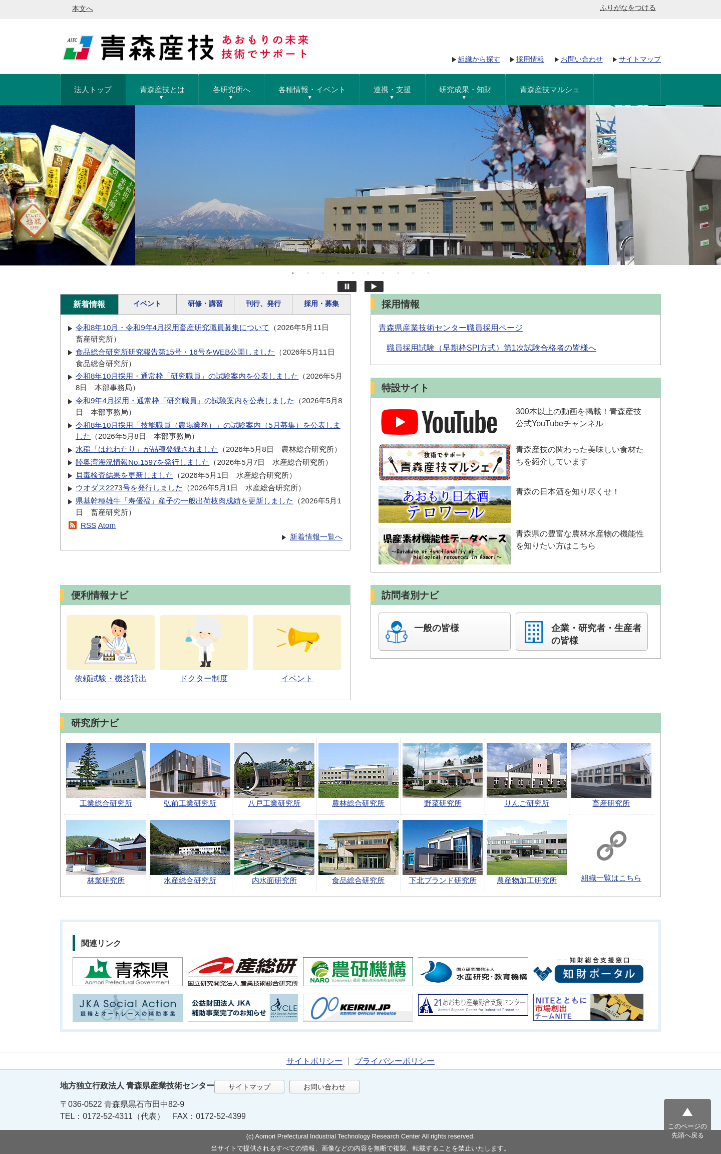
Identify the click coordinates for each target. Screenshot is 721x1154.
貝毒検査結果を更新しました (124, 475)
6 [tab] (368, 273)
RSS (88, 525)
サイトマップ (640, 59)
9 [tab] (413, 273)
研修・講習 (205, 304)
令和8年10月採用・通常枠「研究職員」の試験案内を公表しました (187, 376)
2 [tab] (308, 273)
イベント (147, 304)
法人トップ (93, 89)
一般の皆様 (436, 628)
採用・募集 (321, 304)
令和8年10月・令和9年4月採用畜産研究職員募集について (172, 327)
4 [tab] (338, 273)
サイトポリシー (314, 1061)
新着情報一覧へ (316, 536)
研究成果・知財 (465, 89)
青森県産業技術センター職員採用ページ (451, 328)
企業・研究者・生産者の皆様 (596, 634)
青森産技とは (162, 89)
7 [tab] (383, 273)
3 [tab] (323, 273)
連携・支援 (392, 89)
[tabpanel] (360, 185)
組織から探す (479, 59)
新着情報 (89, 304)
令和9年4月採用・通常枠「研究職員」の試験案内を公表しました (185, 400)
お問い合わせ (582, 59)
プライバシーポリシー (394, 1061)
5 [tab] (353, 273)
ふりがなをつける (628, 8)
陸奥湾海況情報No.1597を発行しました (142, 462)
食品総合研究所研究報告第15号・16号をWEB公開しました (175, 352)
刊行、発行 (263, 304)
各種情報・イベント (312, 89)
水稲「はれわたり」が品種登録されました (147, 449)
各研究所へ (231, 89)
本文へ (82, 9)
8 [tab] (398, 273)
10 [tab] (428, 273)
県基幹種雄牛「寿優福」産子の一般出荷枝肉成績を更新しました (184, 500)
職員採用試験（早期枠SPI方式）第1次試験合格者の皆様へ (491, 348)
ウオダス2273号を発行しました (129, 487)
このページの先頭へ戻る (687, 1130)
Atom (107, 525)
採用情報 (530, 59)
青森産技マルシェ (550, 89)
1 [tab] (293, 273)
